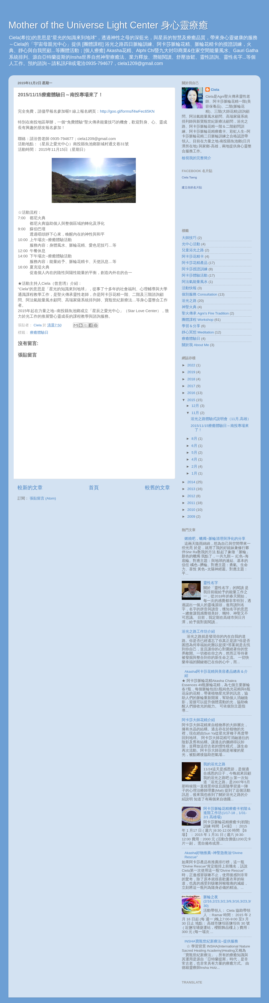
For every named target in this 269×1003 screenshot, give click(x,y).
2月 (195, 466)
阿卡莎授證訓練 (195, 269)
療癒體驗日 (39, 333)
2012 (191, 496)
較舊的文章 (157, 487)
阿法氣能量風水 (195, 282)
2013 (191, 489)
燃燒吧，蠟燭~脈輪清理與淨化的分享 (214, 539)
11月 (196, 413)
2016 (191, 393)
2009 (191, 516)
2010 (191, 510)
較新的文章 (30, 487)
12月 (196, 406)
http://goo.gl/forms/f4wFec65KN (127, 111)
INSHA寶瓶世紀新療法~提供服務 (211, 941)
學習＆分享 (191, 326)
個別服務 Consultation (199, 294)
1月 (195, 473)
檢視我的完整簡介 (196, 158)
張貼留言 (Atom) (43, 498)
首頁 (94, 487)
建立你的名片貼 (192, 187)
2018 (191, 379)
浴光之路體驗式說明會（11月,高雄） (221, 419)
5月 (195, 453)
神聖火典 (189, 307)
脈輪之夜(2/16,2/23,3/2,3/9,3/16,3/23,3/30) (227, 901)
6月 (195, 446)
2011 (191, 503)
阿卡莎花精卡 (193, 256)
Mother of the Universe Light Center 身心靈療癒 (108, 25)
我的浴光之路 (214, 764)
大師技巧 (189, 238)
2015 (191, 400)
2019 (191, 372)
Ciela (215, 90)
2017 (191, 386)
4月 (195, 459)
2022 (191, 365)
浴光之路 (189, 301)
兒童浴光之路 (193, 250)
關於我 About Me (195, 345)
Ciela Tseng (189, 177)
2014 (191, 482)
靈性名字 (210, 583)
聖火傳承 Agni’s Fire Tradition (205, 313)
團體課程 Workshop (197, 320)
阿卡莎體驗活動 (195, 275)
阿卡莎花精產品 (195, 263)
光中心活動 (191, 244)
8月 (195, 439)
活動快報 (189, 288)
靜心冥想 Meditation (198, 332)
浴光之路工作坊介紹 (198, 631)
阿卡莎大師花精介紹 (198, 720)
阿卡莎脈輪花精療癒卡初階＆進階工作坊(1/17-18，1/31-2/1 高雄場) (227, 813)
